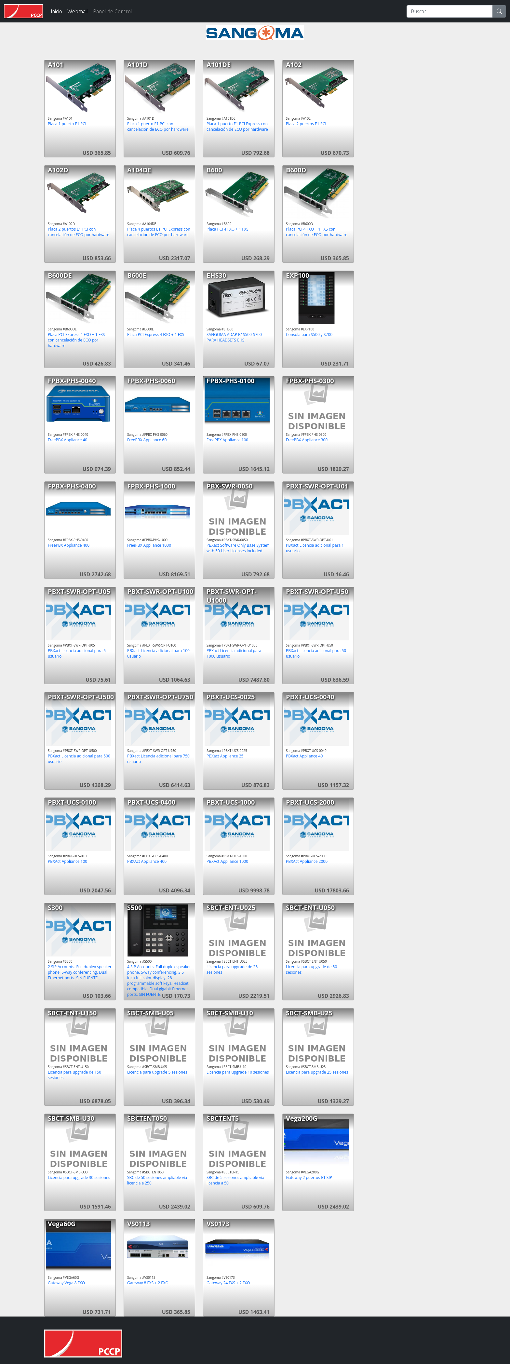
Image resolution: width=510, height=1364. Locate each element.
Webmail (77, 11)
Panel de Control (112, 11)
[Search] (450, 11)
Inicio (56, 11)
